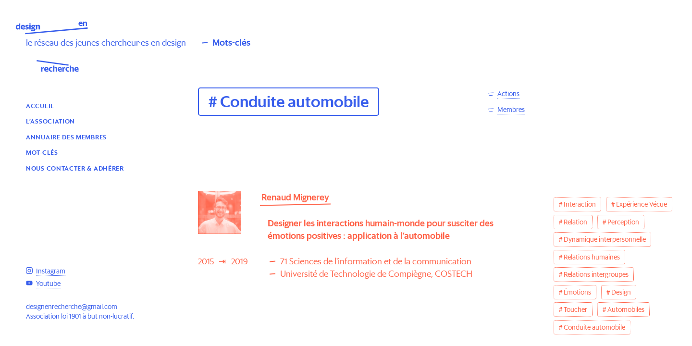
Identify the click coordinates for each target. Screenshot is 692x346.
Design (621, 292)
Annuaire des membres (66, 137)
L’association (50, 121)
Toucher (575, 309)
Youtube (48, 283)
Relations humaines (592, 257)
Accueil (40, 105)
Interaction (580, 204)
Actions (508, 93)
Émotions (577, 292)
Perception (623, 222)
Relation (575, 222)
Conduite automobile (594, 327)
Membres (511, 109)
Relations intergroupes (596, 274)
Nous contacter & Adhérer (75, 168)
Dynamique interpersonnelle (605, 239)
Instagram (50, 271)
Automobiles (625, 309)
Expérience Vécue (641, 204)
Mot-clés (42, 152)
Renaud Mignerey (295, 197)
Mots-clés (231, 42)
